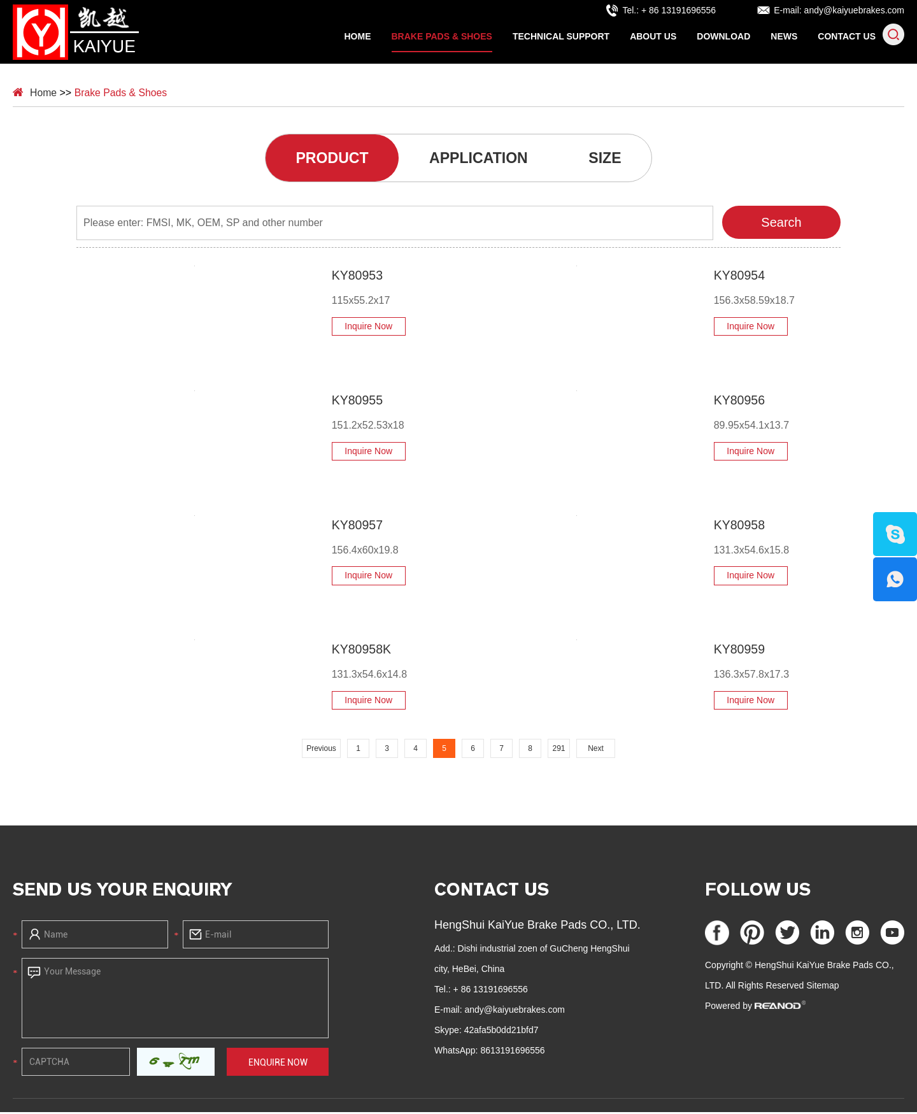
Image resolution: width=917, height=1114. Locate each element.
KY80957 (341, 527)
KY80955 (341, 403)
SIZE (611, 159)
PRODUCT (327, 159)
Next (596, 750)
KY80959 (723, 652)
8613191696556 (512, 1052)
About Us (653, 36)
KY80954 (723, 278)
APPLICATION (479, 159)
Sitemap (822, 987)
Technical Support (561, 36)
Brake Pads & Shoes (442, 36)
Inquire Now (352, 329)
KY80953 (341, 278)
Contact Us (847, 36)
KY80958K (345, 652)
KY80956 (723, 403)
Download (723, 36)
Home (358, 36)
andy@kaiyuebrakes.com (854, 10)
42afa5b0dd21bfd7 (501, 1032)
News (784, 36)
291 (558, 750)
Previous (321, 750)
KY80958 (723, 527)
